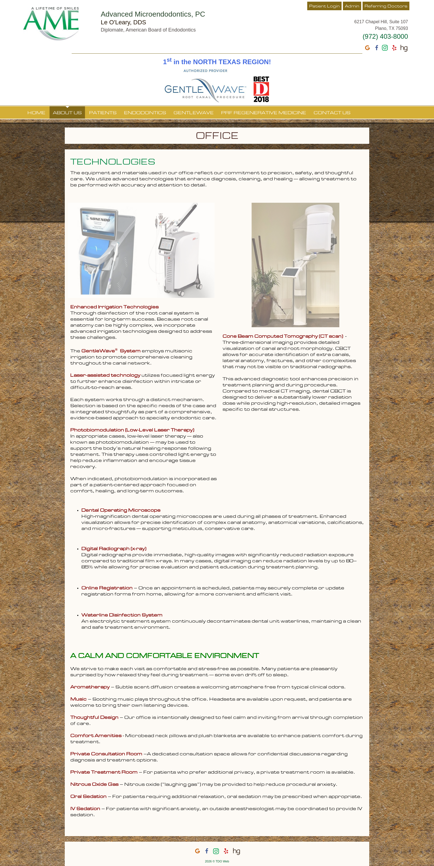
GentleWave (194, 113)
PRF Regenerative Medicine (263, 113)
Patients (103, 113)
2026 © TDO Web (217, 861)
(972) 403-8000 (385, 36)
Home (36, 113)
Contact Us (332, 113)
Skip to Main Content (15, 2)
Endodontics (145, 113)
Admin (352, 6)
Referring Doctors (386, 6)
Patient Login (324, 6)
